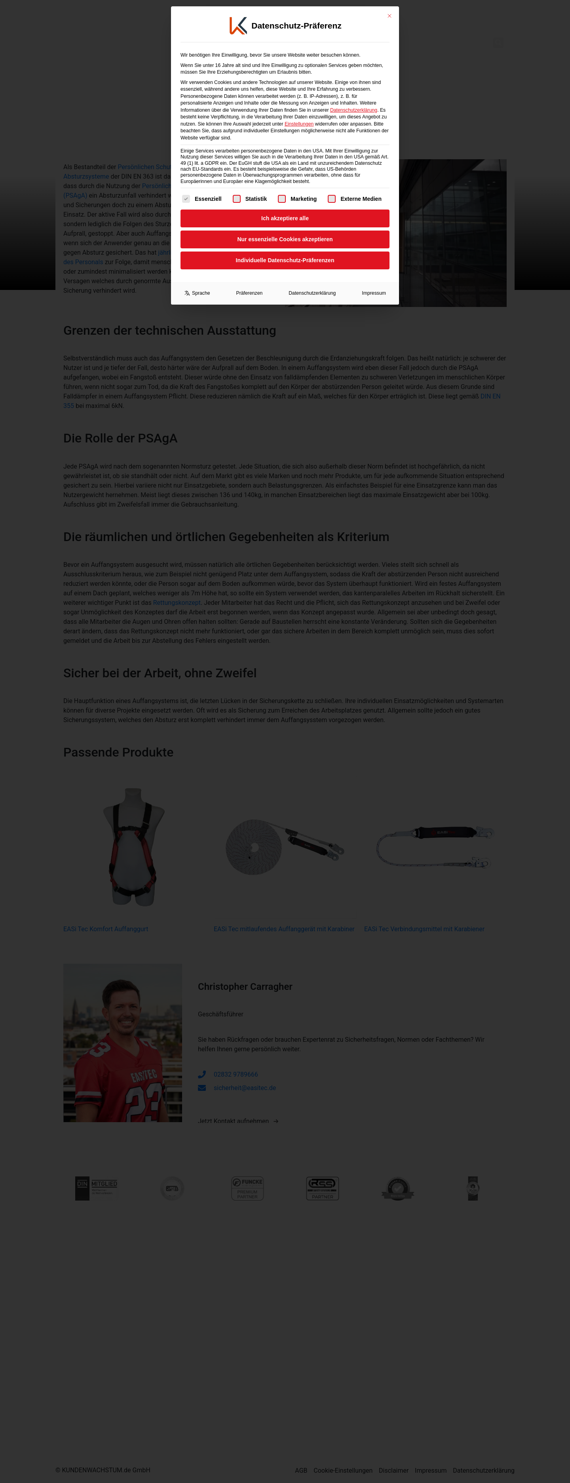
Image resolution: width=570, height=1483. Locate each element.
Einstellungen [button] (299, 112)
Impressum (374, 281)
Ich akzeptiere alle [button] (285, 206)
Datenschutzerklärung (353, 98)
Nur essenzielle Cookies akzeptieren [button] (284, 227)
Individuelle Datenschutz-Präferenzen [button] (285, 248)
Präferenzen (249, 281)
